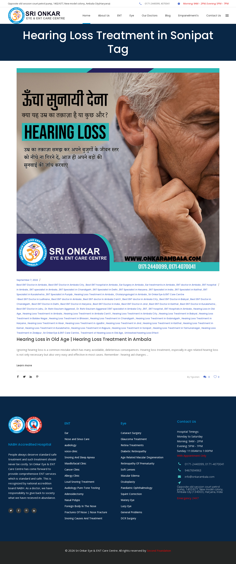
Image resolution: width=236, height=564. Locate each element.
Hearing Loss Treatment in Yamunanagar (176, 328)
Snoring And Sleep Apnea (80, 457)
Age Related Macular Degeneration (142, 457)
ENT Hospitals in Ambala (178, 308)
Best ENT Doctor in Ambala (32, 284)
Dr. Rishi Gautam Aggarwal (60, 308)
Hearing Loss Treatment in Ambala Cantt (87, 313)
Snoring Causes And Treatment (83, 518)
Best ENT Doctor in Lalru (30, 308)
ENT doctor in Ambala (188, 284)
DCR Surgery (128, 518)
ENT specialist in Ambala (43, 289)
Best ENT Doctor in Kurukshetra (197, 304)
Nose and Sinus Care (77, 439)
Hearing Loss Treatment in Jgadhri (84, 323)
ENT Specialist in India (161, 289)
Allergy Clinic (72, 475)
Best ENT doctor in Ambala (66, 299)
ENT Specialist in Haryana (133, 289)
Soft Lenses (128, 469)
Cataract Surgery (131, 433)
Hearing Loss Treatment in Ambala (94, 294)
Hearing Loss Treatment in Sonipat (131, 328)
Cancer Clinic (72, 469)
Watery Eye (127, 500)
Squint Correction (131, 494)
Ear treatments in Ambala (160, 284)
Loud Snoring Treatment (79, 481)
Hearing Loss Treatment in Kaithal (162, 323)
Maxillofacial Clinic (75, 463)
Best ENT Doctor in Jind (135, 304)
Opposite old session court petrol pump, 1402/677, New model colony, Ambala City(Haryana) (59, 3)
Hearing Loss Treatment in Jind (123, 323)
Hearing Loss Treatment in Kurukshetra (47, 328)
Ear (66, 433)
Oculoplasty (128, 481)
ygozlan (194, 377)
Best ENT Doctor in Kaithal (163, 304)
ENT (145, 308)
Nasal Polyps (72, 500)
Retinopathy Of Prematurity (137, 463)
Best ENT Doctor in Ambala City (66, 284)
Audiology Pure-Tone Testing (82, 488)
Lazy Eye (126, 506)
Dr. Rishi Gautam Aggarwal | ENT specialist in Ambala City (109, 308)
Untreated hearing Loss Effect (142, 332)
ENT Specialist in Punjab (59, 294)
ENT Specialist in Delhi (105, 289)
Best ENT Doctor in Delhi (45, 304)
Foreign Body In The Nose (80, 506)
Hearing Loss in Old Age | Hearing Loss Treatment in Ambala (84, 339)
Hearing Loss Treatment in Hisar (46, 323)
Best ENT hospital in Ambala (102, 284)
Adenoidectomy (74, 494)
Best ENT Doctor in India (106, 304)
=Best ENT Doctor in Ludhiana (33, 299)
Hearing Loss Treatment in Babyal (178, 313)
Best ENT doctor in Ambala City (140, 299)
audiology (70, 445)
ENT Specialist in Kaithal (188, 289)
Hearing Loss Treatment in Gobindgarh (158, 318)
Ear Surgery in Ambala (131, 284)
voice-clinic (71, 451)
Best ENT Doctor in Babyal (174, 299)
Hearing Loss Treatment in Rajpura (90, 328)
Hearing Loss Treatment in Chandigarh (112, 318)
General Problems (131, 512)
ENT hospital (156, 308)
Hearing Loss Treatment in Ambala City (134, 313)
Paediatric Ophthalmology (136, 488)
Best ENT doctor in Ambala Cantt (102, 299)
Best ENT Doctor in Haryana (75, 304)
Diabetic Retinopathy (133, 451)
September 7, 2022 (27, 280)
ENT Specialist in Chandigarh (75, 289)
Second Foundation (159, 550)
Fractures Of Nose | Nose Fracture (86, 512)
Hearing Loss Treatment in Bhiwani (68, 318)
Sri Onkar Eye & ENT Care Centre (166, 294)
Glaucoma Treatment (134, 439)
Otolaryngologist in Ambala (131, 294)
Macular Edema (130, 475)
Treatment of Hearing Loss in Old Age (102, 332)
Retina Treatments (132, 445)
